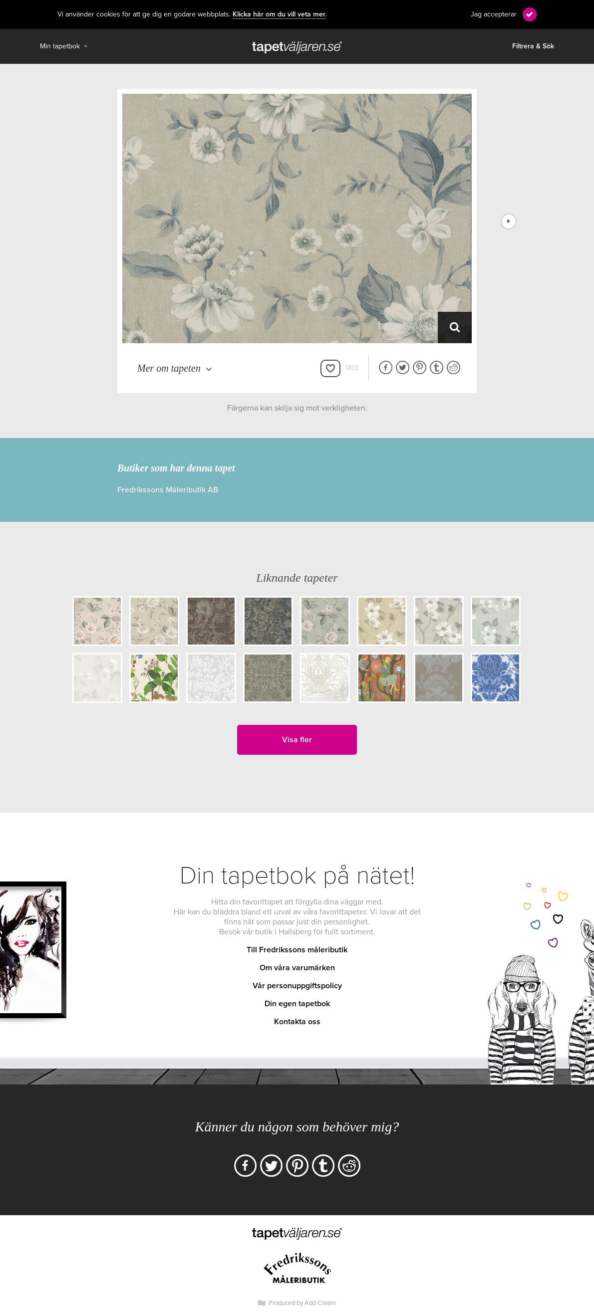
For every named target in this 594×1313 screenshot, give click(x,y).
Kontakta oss (297, 1022)
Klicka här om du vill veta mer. (279, 14)
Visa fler (297, 740)
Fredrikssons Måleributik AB (167, 490)
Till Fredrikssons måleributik (297, 950)
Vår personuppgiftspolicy (297, 986)
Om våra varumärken (297, 968)
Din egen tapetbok (297, 1004)
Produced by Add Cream (302, 1303)
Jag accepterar (494, 14)
